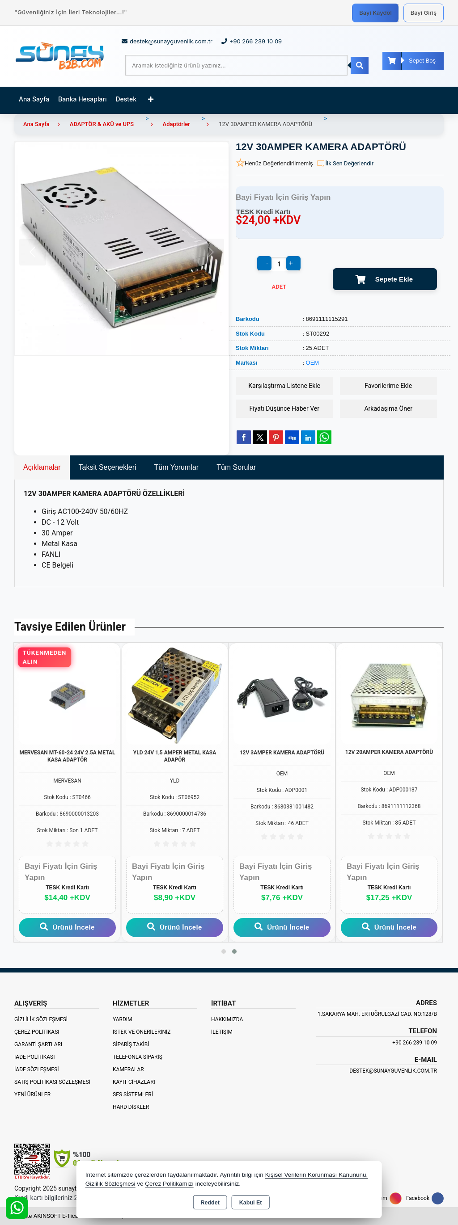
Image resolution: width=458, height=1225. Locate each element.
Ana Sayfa (34, 99)
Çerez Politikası (36, 1032)
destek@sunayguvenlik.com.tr (393, 1071)
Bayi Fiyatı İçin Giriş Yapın (283, 197)
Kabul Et (250, 1203)
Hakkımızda (227, 1019)
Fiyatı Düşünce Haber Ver (285, 408)
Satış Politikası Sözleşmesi (52, 1082)
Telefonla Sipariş (137, 1057)
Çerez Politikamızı (169, 1183)
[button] (223, 951)
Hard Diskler (131, 1107)
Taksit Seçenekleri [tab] (107, 467)
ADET (279, 286)
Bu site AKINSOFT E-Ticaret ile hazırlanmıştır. (72, 1215)
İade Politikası (34, 1057)
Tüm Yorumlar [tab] (176, 467)
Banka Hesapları (82, 99)
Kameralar (128, 1069)
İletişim (222, 1032)
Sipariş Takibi (131, 1044)
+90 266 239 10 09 (414, 1043)
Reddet (209, 1203)
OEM (312, 362)
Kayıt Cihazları (134, 1082)
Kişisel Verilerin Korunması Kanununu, (316, 1174)
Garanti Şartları (38, 1044)
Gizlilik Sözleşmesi (41, 1019)
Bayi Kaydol (375, 12)
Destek (126, 99)
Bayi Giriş (424, 12)
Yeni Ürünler (32, 1094)
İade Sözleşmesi (36, 1069)
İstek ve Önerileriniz (142, 1032)
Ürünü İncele (67, 926)
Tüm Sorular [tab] (236, 467)
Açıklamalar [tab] (42, 467)
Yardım (122, 1019)
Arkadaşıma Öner (388, 408)
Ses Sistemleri (133, 1094)
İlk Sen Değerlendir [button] (344, 163)
